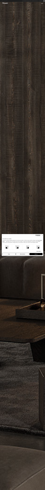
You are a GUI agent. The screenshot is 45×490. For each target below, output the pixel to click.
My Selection (42, 1)
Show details (39, 251)
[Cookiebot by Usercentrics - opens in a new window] (36, 235)
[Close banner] (42, 235)
